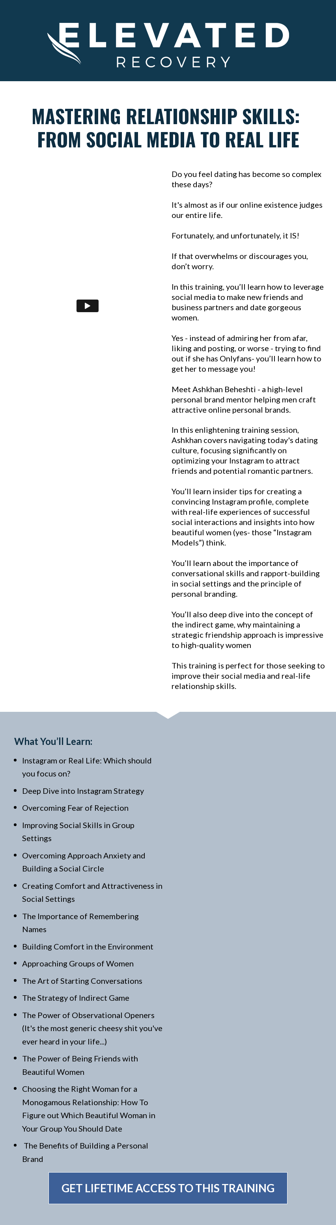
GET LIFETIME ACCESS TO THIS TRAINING (168, 1188)
